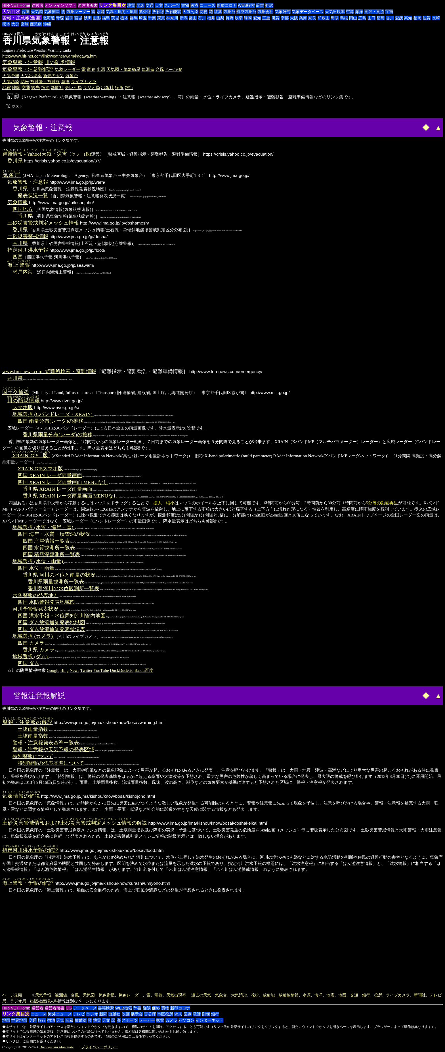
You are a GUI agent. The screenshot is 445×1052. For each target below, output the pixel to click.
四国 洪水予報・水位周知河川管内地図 (62, 616)
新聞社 (57, 87)
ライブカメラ (83, 81)
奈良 (312, 18)
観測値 (148, 69)
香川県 (15, 161)
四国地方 (22, 209)
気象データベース (308, 11)
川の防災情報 (60, 62)
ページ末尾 (173, 70)
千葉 (152, 18)
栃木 (124, 18)
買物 (185, 5)
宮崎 (25, 24)
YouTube (101, 670)
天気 (60, 1020)
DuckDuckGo (121, 670)
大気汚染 (190, 11)
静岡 (248, 18)
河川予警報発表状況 (35, 609)
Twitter (86, 670)
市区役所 (165, 1014)
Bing (64, 670)
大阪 (294, 18)
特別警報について (32, 756)
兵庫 (303, 18)
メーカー (147, 1020)
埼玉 (143, 18)
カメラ (171, 1020)
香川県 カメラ (38, 650)
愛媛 (399, 18)
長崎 (436, 18)
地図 (140, 5)
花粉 (203, 11)
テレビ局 (73, 87)
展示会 (137, 1014)
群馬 (134, 18)
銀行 (129, 87)
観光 (35, 87)
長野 (230, 18)
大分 (15, 24)
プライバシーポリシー (99, 1047)
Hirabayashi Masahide (56, 1047)
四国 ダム (28, 663)
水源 (101, 11)
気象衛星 (52, 11)
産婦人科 (50, 1001)
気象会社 (265, 11)
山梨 (220, 18)
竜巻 (91, 69)
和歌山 (323, 18)
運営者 (37, 5)
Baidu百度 (144, 670)
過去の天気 (53, 75)
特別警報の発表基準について (51, 763)
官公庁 (150, 1014)
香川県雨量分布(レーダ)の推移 (58, 434)
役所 (119, 87)
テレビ (79, 1014)
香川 (390, 18)
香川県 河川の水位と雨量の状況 (59, 575)
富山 (193, 18)
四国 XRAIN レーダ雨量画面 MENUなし (63, 482)
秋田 (88, 18)
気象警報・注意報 (22, 62)
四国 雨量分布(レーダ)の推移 (50, 421)
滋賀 (276, 18)
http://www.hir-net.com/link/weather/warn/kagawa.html (50, 56)
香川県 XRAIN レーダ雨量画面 (57, 489)
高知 (408, 18)
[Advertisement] (95, 127)
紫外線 (145, 11)
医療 (194, 5)
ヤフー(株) (81, 154)
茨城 (115, 18)
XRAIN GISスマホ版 (40, 468)
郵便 (206, 1014)
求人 (178, 1014)
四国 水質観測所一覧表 (49, 548)
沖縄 (47, 24)
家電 (160, 1020)
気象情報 (17, 202)
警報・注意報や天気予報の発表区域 (53, 749)
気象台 (229, 11)
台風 (26, 11)
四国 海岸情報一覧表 (46, 541)
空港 (350, 11)
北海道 (49, 18)
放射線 (158, 11)
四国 (17, 257)
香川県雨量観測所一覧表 (56, 582)
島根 (344, 18)
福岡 (417, 18)
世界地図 (19, 1020)
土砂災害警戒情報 (27, 236)
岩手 (69, 18)
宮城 (78, 18)
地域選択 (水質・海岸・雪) (43, 527)
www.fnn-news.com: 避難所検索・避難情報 (49, 371)
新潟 (184, 18)
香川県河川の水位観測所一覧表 (63, 588)
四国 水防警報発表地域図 (46, 602)
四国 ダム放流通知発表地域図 (51, 622)
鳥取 (335, 18)
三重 (266, 18)
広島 (362, 18)
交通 (150, 5)
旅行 (42, 1020)
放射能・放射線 (45, 81)
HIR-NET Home (16, 5)
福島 (106, 18)
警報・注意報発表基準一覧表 (45, 743)
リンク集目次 (112, 5)
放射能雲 (173, 11)
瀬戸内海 (22, 272)
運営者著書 (88, 5)
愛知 (257, 18)
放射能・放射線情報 (281, 995)
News (74, 670)
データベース (85, 1008)
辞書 (260, 5)
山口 (371, 18)
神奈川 (172, 18)
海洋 (359, 11)
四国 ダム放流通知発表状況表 (51, 629)
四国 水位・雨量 (36, 568)
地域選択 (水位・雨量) (38, 561)
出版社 (107, 87)
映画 (126, 1014)
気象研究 (283, 11)
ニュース (207, 5)
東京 (161, 18)
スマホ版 (22, 407)
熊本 (6, 24)
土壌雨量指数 (33, 729)
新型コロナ (227, 5)
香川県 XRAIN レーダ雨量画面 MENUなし (70, 496)
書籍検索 (106, 1008)
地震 (131, 5)
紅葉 (218, 11)
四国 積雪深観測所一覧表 (51, 554)
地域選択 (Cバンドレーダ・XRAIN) (53, 414)
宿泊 (45, 87)
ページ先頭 (12, 995)
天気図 (37, 11)
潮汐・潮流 (374, 11)
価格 (156, 1008)
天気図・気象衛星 (123, 69)
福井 (211, 18)
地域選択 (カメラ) (33, 636)
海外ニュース (60, 1014)
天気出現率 (335, 11)
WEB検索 (246, 5)
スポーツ (172, 5)
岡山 (353, 18)
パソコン (186, 1020)
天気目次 (11, 11)
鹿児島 (36, 24)
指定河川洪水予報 (27, 250)
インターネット (209, 1020)
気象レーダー (78, 11)
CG (69, 1008)
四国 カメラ (31, 643)
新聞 (103, 1014)
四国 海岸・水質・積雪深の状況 (54, 534)
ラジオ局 (91, 87)
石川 (202, 18)
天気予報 (10, 75)
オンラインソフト (60, 5)
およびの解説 (74, 823)
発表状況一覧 (33, 195)
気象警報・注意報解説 (27, 69)
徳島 (381, 18)
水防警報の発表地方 (35, 595)
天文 (159, 5)
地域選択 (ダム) (30, 656)
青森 (60, 18)
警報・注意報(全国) (22, 17)
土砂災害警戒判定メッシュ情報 (43, 223)
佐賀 (427, 18)
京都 (285, 18)
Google (53, 670)
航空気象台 (246, 11)
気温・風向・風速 (122, 11)
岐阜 (239, 18)
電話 (197, 1014)
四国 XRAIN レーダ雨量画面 (50, 475)
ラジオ (92, 1014)
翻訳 (269, 5)
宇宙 (389, 11)
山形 (97, 18)
